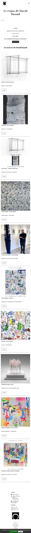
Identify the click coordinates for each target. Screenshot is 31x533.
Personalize (20, 531)
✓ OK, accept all (13, 531)
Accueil (10, 17)
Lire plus (4, 90)
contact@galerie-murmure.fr (15, 502)
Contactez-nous (15, 41)
